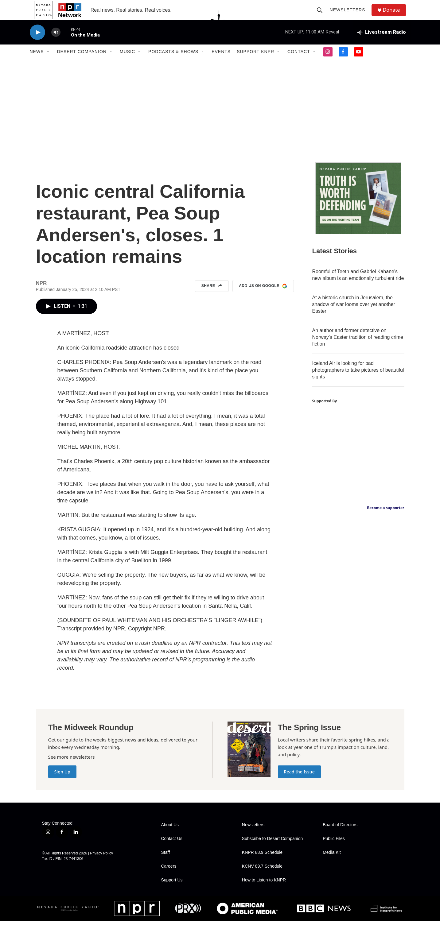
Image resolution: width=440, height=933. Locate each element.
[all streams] (382, 44)
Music (127, 63)
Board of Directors (340, 837)
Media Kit (332, 864)
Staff (165, 864)
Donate (394, 16)
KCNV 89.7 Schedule (262, 878)
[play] (37, 44)
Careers (169, 878)
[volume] (56, 45)
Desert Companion (82, 63)
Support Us (172, 892)
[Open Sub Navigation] (48, 63)
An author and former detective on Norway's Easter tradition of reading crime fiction (357, 349)
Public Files (334, 851)
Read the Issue (299, 784)
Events (221, 63)
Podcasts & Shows (173, 63)
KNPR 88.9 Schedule (262, 864)
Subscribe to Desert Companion (272, 851)
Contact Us (171, 851)
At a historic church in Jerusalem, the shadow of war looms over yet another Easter (353, 316)
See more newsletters (71, 769)
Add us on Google (263, 298)
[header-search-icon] (322, 16)
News (37, 63)
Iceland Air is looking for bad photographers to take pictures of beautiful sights (358, 382)
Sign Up (62, 784)
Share (212, 298)
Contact (298, 63)
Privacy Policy (101, 865)
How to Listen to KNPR (264, 892)
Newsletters (350, 16)
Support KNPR (255, 63)
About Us (170, 837)
